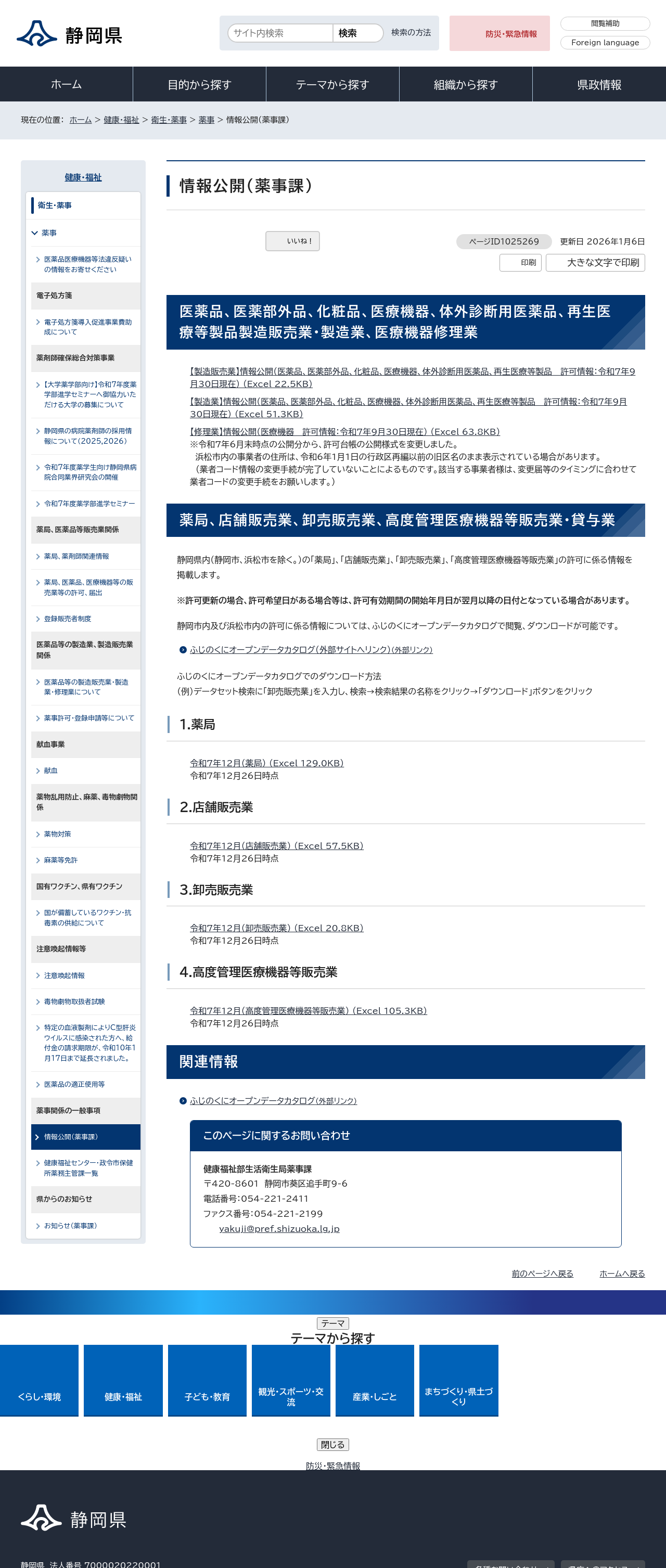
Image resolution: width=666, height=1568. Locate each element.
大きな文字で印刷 (603, 262)
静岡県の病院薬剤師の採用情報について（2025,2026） (88, 436)
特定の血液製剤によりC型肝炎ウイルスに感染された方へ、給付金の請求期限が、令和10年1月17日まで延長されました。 (90, 1042)
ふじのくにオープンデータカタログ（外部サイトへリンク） (316, 650)
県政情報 (599, 85)
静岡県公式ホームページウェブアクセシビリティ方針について (367, 1479)
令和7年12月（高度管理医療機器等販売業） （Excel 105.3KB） (313, 1011)
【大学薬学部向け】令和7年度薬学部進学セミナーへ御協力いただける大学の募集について (90, 394)
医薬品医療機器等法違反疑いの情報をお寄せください (88, 264)
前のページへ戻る (543, 1274)
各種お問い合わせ (506, 1414)
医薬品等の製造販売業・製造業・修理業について (86, 687)
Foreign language (605, 42)
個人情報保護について (186, 1479)
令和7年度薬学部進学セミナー (89, 503)
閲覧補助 (605, 23)
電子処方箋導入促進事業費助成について (88, 327)
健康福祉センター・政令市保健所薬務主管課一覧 (88, 1168)
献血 (51, 770)
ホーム (66, 84)
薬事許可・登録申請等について (89, 718)
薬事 (206, 120)
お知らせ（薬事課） (70, 1226)
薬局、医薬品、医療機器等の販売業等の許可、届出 (88, 587)
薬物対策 (57, 834)
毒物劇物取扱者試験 (74, 1001)
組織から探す (466, 85)
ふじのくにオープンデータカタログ (278, 1101)
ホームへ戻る (622, 1274)
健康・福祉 (121, 120)
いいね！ (300, 241)
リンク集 (523, 1479)
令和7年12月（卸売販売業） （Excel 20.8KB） (281, 928)
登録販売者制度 (68, 618)
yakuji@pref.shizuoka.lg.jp (279, 1229)
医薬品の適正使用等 (74, 1084)
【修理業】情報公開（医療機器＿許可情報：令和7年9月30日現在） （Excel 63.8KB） (349, 432)
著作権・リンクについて (69, 1479)
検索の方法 (411, 32)
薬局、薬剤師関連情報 (76, 556)
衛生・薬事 (169, 120)
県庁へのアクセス (599, 1414)
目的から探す (200, 85)
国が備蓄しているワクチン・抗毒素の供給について (88, 917)
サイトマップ (596, 1479)
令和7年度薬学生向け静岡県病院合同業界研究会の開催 (90, 472)
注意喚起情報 (64, 975)
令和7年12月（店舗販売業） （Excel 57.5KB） (281, 846)
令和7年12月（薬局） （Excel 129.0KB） (271, 763)
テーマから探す (332, 85)
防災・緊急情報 (511, 34)
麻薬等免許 (61, 860)
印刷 (528, 262)
